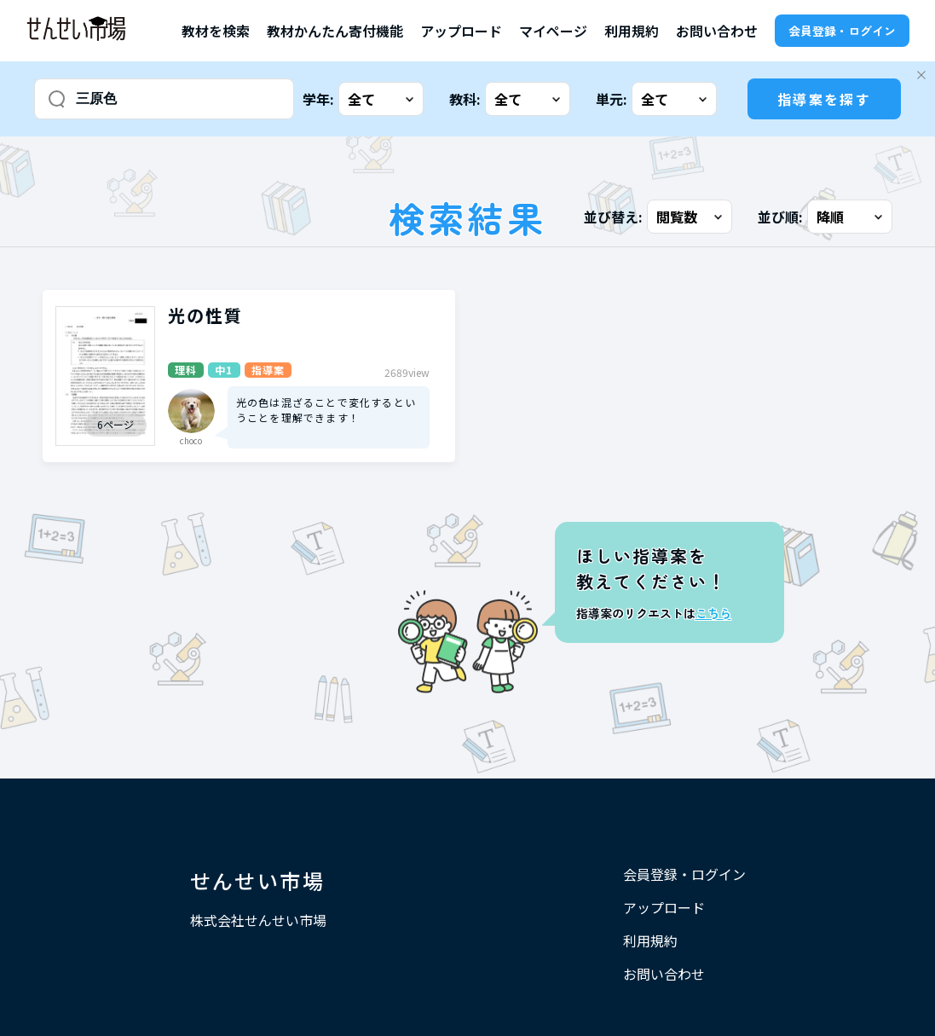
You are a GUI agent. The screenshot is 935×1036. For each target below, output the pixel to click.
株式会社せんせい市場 (258, 920)
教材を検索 (216, 30)
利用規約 (631, 30)
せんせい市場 (257, 880)
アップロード (461, 30)
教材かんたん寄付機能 (335, 30)
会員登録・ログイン (842, 30)
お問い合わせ (717, 30)
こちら (713, 613)
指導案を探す (824, 99)
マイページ (553, 30)
